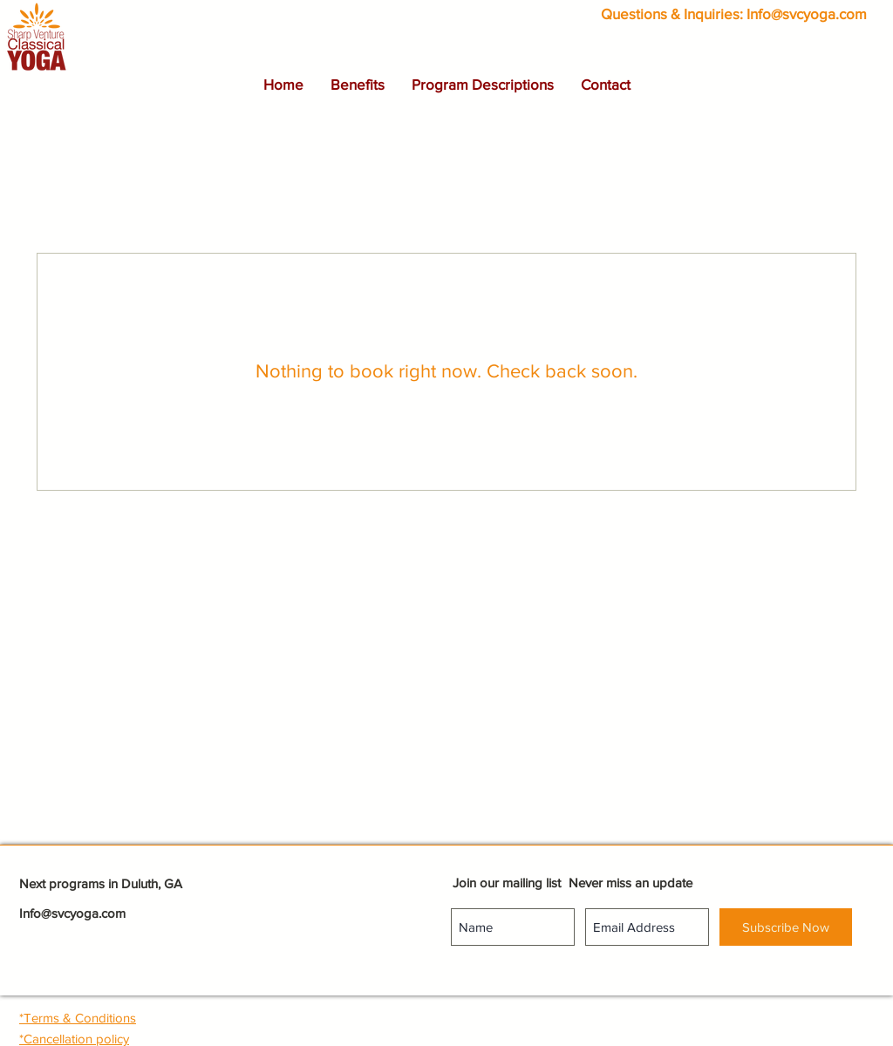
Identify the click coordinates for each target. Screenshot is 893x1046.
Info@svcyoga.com (806, 13)
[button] (357, 84)
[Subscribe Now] (785, 927)
